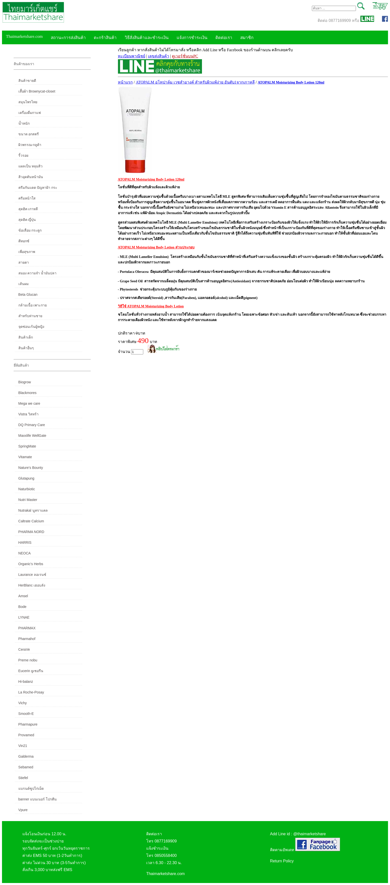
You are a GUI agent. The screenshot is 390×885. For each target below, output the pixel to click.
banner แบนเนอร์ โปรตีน (37, 799)
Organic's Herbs (30, 564)
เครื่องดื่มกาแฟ (29, 113)
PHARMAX (27, 628)
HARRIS (25, 542)
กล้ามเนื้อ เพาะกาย (32, 305)
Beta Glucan (28, 294)
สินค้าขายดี (27, 81)
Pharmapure (28, 724)
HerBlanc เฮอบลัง (31, 585)
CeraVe (24, 649)
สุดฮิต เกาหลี (28, 209)
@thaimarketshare (309, 834)
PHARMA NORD (31, 532)
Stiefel (23, 778)
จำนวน (130, 351)
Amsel (23, 596)
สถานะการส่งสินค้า (68, 37)
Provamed (26, 735)
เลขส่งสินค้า (158, 56)
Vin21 (22, 746)
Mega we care (29, 403)
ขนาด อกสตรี (28, 134)
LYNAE (24, 617)
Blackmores (27, 393)
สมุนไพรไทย (27, 102)
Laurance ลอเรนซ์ (32, 575)
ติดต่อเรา (223, 37)
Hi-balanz (25, 682)
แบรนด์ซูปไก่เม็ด (31, 788)
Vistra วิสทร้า (28, 414)
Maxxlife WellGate (32, 436)
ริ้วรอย (23, 155)
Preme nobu (27, 660)
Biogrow (24, 382)
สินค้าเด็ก (25, 337)
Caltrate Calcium (31, 521)
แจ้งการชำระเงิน (192, 37)
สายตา (23, 262)
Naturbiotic (26, 489)
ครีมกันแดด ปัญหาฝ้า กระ (37, 188)
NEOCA (24, 553)
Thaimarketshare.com (24, 36)
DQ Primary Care (31, 425)
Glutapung (26, 478)
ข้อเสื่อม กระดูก (30, 230)
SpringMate (27, 446)
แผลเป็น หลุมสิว (30, 166)
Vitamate (25, 457)
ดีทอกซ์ (23, 241)
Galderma (26, 756)
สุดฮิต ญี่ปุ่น (27, 220)
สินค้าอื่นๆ (26, 348)
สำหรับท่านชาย (30, 316)
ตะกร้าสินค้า (105, 37)
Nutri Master (27, 500)
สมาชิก (246, 37)
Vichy (22, 703)
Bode (22, 607)
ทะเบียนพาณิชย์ (131, 56)
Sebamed (25, 767)
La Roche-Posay (31, 692)
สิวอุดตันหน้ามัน (30, 177)
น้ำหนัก (24, 123)
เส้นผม (23, 284)
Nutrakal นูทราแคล (33, 510)
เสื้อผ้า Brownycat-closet (36, 91)
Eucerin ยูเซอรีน (30, 671)
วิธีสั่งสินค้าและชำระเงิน (147, 37)
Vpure (23, 810)
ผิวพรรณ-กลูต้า (30, 145)
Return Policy (282, 861)
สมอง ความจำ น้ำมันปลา (37, 273)
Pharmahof (26, 639)
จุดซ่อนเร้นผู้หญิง (31, 327)
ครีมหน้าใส (27, 198)
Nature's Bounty (30, 468)
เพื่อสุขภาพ (26, 252)
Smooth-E (26, 714)
